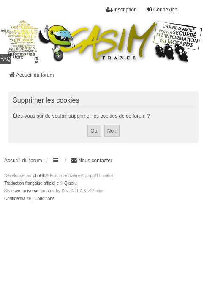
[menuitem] (17, 198)
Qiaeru (70, 183)
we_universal (27, 191)
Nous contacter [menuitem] (91, 160)
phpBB (39, 175)
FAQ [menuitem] (5, 59)
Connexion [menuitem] (161, 9)
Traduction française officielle (31, 183)
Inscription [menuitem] (121, 9)
